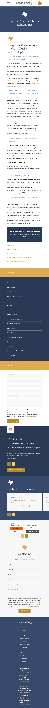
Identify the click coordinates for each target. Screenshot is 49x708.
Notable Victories (24, 656)
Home (24, 633)
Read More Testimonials (16, 470)
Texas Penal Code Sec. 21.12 (16, 249)
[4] (29, 185)
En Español (24, 647)
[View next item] (13, 464)
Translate (24, 659)
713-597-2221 (24, 673)
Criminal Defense (24, 639)
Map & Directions (24, 681)
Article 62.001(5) (13, 253)
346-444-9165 (24, 698)
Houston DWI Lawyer (24, 644)
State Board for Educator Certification (20, 257)
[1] (13, 108)
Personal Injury (24, 642)
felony (17, 103)
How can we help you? (13, 400)
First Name (10, 374)
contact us (27, 234)
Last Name (10, 380)
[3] (36, 145)
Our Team (24, 636)
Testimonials (24, 650)
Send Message (13, 421)
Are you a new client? (13, 395)
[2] (37, 123)
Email (9, 390)
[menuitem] (24, 283)
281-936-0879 (24, 686)
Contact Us (24, 662)
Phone (9, 385)
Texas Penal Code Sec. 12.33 (17, 261)
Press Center (24, 653)
